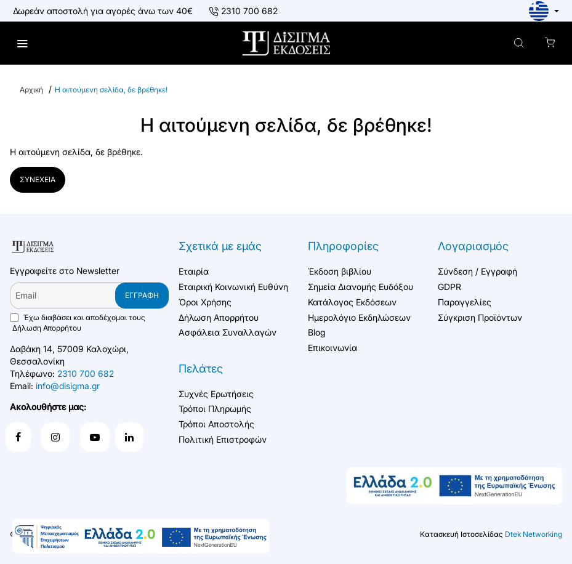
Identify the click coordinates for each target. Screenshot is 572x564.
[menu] (23, 43)
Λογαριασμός (473, 246)
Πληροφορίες (343, 246)
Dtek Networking (533, 534)
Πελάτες (201, 368)
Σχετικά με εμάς (220, 246)
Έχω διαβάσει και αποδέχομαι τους (77, 322)
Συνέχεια (37, 180)
